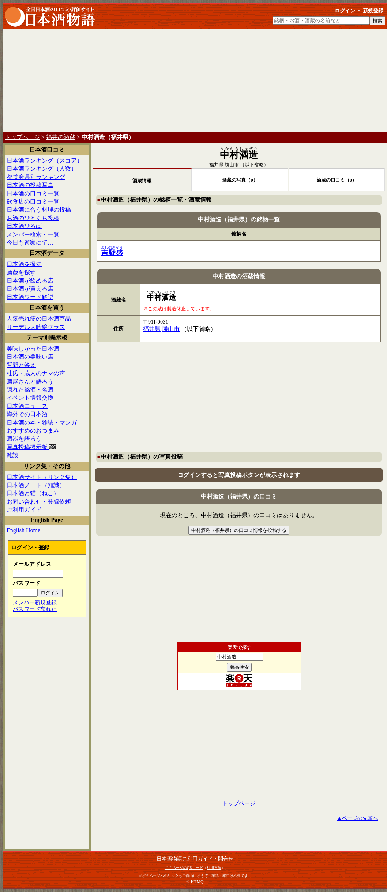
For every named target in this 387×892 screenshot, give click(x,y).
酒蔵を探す (21, 272)
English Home (23, 530)
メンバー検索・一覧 (33, 234)
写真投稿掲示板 (31, 447)
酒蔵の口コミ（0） (336, 180)
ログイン (345, 11)
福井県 (216, 164)
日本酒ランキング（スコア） (45, 160)
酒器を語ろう (24, 439)
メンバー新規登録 (35, 602)
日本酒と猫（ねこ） (33, 493)
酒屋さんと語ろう (30, 381)
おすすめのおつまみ (33, 431)
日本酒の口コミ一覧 (33, 193)
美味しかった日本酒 (33, 349)
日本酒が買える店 (30, 288)
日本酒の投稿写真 (30, 185)
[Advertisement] (195, 80)
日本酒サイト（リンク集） (42, 477)
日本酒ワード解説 (30, 297)
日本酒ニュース (27, 406)
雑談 (12, 455)
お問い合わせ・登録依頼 (39, 502)
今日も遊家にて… (30, 242)
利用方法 (214, 868)
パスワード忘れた (35, 609)
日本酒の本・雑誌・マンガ (42, 422)
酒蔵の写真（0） (240, 180)
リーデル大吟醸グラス (36, 327)
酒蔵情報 (141, 180)
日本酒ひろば (24, 226)
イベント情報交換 (30, 398)
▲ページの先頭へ (357, 818)
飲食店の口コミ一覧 (33, 201)
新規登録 (373, 11)
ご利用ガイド (24, 510)
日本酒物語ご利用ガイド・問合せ (195, 859)
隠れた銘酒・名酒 (30, 390)
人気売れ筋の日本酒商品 (39, 319)
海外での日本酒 (27, 414)
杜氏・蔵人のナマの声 (36, 373)
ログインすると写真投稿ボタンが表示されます (238, 475)
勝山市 (232, 164)
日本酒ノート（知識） (36, 485)
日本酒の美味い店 (30, 357)
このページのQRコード (184, 868)
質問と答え (21, 365)
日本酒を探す (24, 264)
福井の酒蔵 (60, 137)
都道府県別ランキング (36, 177)
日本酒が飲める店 (30, 280)
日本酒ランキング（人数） (42, 168)
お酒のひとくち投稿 (33, 218)
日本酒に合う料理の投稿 (39, 209)
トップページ (22, 137)
